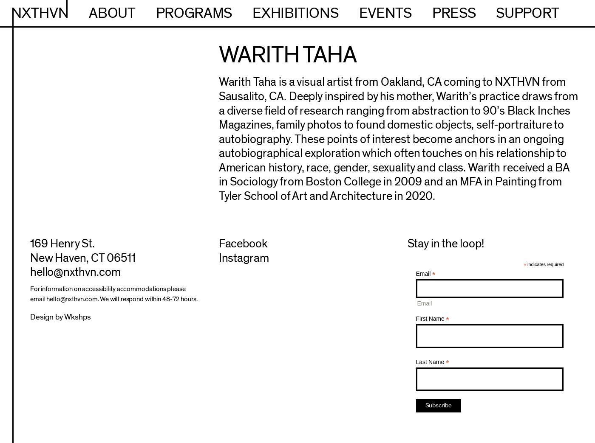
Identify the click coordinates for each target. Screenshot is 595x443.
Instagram (244, 258)
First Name (433, 319)
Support (527, 13)
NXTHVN (40, 13)
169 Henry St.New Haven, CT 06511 (83, 251)
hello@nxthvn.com (75, 272)
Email (426, 274)
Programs (194, 13)
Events (385, 13)
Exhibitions (295, 13)
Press (454, 13)
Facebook (243, 243)
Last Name (432, 362)
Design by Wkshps (60, 317)
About (112, 13)
